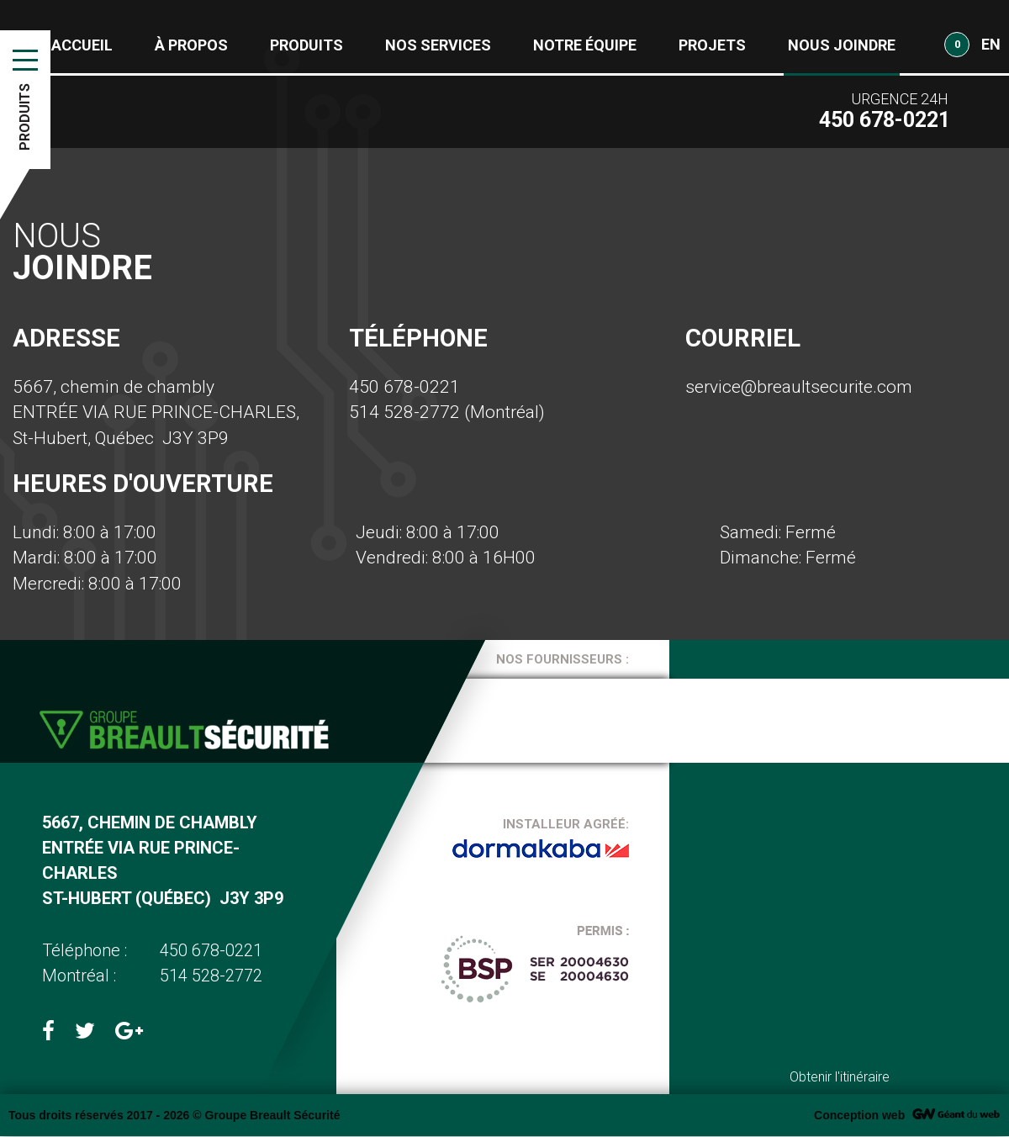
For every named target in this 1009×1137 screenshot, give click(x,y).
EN (991, 44)
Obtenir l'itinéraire (840, 1078)
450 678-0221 (404, 387)
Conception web (859, 1116)
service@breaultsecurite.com (798, 387)
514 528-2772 (404, 412)
